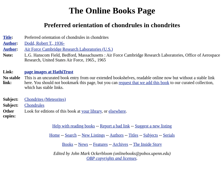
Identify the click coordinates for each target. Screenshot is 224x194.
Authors (117, 135)
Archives (120, 144)
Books (67, 144)
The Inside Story (147, 144)
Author (9, 43)
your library (92, 111)
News (83, 144)
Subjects (150, 135)
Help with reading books (73, 126)
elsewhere (117, 111)
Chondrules (34, 105)
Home (54, 135)
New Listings (93, 135)
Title (7, 37)
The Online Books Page (112, 10)
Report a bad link (115, 126)
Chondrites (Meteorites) (45, 99)
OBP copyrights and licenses (111, 158)
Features (100, 144)
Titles (133, 135)
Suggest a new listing (153, 126)
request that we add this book (144, 82)
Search (71, 135)
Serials (169, 135)
